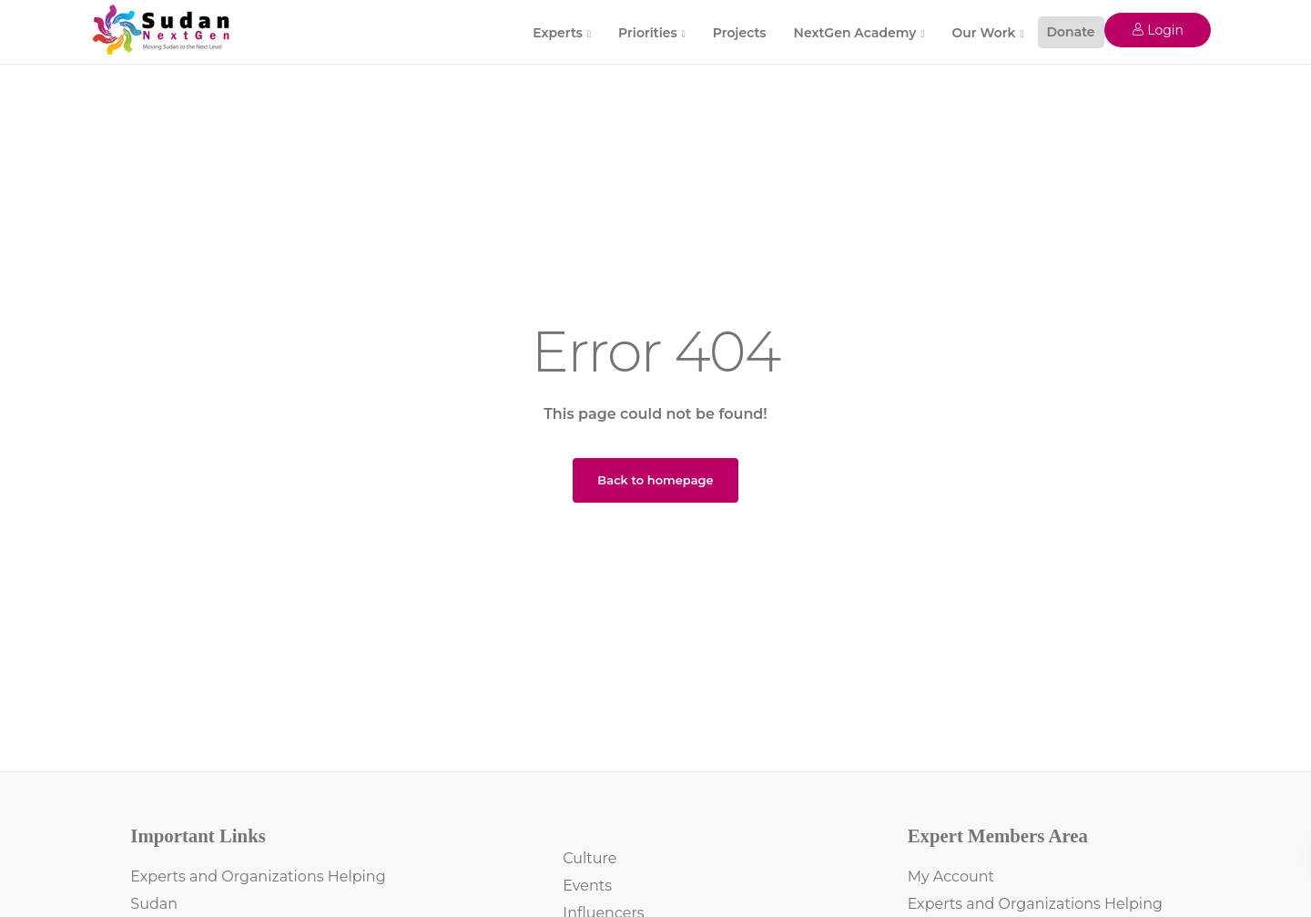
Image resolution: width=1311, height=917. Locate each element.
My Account (951, 876)
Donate (1071, 32)
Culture (589, 858)
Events (587, 885)
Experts (558, 33)
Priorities (647, 33)
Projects (740, 33)
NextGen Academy (855, 33)
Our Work (983, 33)
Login (1158, 30)
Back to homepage (655, 480)
